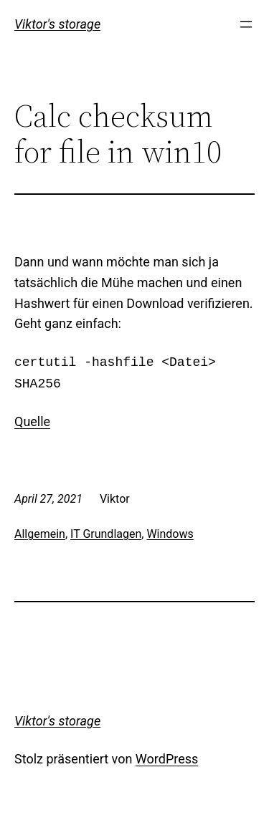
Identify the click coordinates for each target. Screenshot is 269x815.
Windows (169, 534)
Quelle (32, 421)
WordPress (167, 758)
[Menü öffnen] (246, 24)
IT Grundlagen (105, 534)
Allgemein (39, 534)
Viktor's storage (57, 24)
